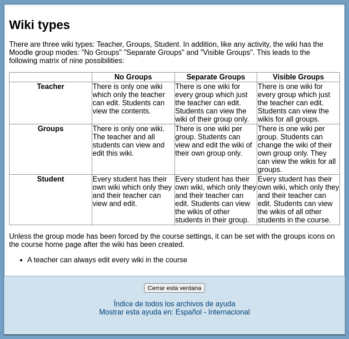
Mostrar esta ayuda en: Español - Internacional (174, 312)
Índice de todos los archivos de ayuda (174, 304)
